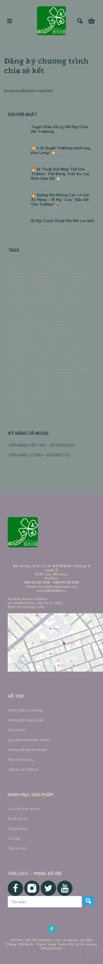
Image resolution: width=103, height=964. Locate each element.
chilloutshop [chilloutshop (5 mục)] (73, 273)
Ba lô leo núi (18, 818)
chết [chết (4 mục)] (16, 283)
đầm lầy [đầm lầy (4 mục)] (19, 398)
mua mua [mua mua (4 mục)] (37, 321)
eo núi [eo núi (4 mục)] (17, 302)
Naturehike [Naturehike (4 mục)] (22, 331)
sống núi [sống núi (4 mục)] (70, 360)
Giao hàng (16, 729)
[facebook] (52, 929)
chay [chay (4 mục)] (61, 263)
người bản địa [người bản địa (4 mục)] (24, 340)
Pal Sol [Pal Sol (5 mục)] (71, 340)
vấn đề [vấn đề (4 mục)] (45, 388)
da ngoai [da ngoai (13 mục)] (77, 283)
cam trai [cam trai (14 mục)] (38, 263)
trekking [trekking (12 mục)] (37, 369)
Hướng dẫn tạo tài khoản (27, 749)
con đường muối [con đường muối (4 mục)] (45, 283)
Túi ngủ (14, 838)
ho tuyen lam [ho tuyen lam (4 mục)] (46, 302)
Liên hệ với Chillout (23, 769)
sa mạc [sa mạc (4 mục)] (77, 350)
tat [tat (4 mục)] (15, 369)
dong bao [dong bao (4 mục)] (42, 292)
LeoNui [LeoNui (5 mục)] (37, 311)
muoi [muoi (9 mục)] (60, 321)
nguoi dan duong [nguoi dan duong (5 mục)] (59, 331)
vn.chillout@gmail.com (57, 586)
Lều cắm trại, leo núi (24, 808)
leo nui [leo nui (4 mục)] (60, 311)
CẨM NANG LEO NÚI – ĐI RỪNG (35, 455)
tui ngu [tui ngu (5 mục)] (19, 379)
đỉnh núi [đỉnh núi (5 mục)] (43, 398)
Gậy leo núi (17, 848)
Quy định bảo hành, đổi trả (29, 739)
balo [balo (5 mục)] (16, 263)
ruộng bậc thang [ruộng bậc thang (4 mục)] (27, 350)
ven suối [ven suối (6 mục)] (66, 379)
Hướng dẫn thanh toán (25, 719)
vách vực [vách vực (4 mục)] (20, 388)
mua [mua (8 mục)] (15, 321)
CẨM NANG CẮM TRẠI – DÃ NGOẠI (37, 445)
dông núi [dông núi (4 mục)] (69, 292)
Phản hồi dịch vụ (21, 759)
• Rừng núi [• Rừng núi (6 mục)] (21, 408)
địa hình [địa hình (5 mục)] (69, 398)
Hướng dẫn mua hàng (25, 710)
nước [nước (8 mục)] (50, 340)
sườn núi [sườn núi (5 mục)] (44, 360)
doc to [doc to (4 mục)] (17, 292)
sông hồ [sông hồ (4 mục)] (19, 360)
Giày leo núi (17, 828)
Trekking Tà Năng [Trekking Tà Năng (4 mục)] (72, 369)
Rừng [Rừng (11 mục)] (56, 350)
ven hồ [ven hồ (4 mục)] (42, 379)
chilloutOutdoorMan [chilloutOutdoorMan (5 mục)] (31, 273)
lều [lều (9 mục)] (80, 311)
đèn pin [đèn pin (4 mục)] (67, 388)
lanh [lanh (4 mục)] (16, 311)
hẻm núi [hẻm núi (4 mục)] (76, 302)
